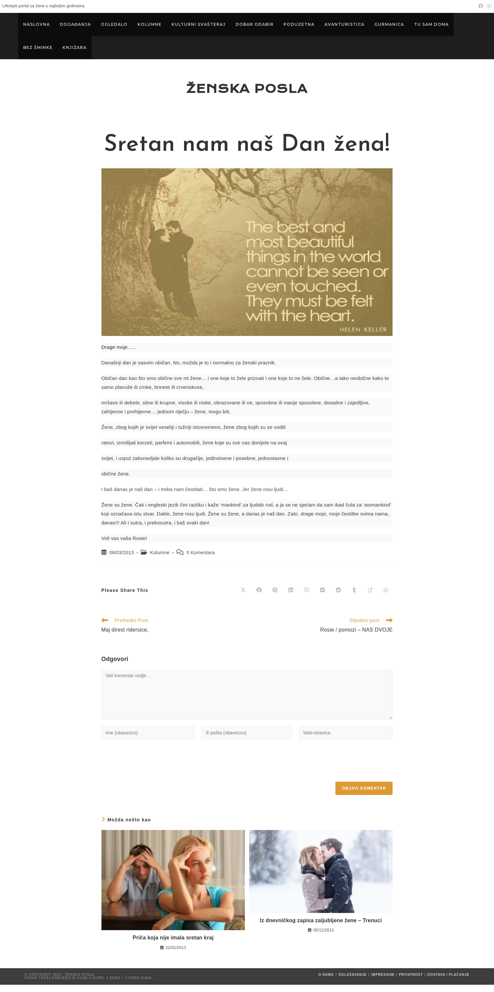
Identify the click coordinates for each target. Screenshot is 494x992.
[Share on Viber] (306, 597)
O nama (326, 982)
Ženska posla (247, 93)
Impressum (383, 982)
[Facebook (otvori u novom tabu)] (480, 6)
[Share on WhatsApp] (386, 597)
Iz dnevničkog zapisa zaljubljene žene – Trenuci (321, 927)
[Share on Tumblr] (354, 597)
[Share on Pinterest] (275, 597)
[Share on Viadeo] (370, 597)
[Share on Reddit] (338, 597)
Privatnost (411, 982)
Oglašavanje (352, 982)
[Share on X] (243, 597)
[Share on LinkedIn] (290, 597)
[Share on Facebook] (259, 597)
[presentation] (151, 770)
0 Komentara (200, 560)
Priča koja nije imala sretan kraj (173, 945)
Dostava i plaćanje (449, 982)
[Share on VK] (322, 597)
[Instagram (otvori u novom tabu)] (488, 6)
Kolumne (160, 560)
